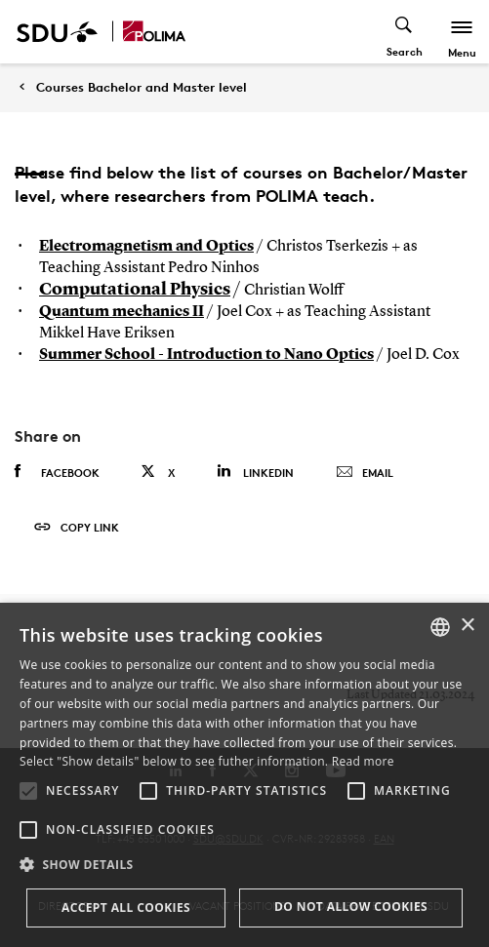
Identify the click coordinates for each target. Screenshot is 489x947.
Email (364, 473)
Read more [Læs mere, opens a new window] (363, 761)
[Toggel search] (405, 31)
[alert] (244, 775)
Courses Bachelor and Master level (141, 87)
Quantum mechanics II (121, 312)
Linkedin (255, 471)
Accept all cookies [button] (125, 907)
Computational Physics (134, 289)
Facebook (57, 472)
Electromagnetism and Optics (146, 247)
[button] (28, 790)
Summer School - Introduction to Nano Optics (206, 355)
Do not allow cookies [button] (351, 906)
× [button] (467, 625)
